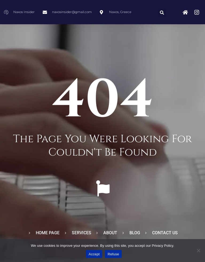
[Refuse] (198, 250)
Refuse (113, 254)
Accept (94, 254)
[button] (162, 13)
